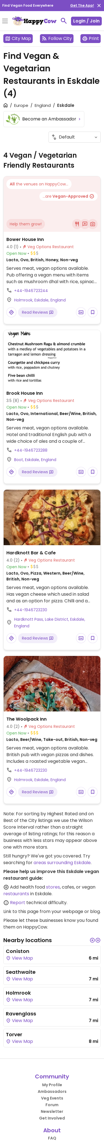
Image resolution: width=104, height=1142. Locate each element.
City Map (18, 38)
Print (90, 38)
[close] (99, 6)
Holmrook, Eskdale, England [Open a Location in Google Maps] (40, 300)
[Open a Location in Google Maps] (11, 312)
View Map (19, 958)
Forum (52, 1105)
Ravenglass (21, 1013)
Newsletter (52, 1111)
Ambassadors (52, 1091)
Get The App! (82, 5)
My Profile (52, 1085)
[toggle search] (64, 21)
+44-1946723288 (30, 450)
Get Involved (52, 1118)
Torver (14, 1034)
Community (52, 1076)
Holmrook (18, 992)
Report (17, 902)
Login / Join (86, 21)
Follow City (57, 38)
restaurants (16, 894)
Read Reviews (38, 312)
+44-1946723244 (31, 290)
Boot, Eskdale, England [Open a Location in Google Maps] (35, 459)
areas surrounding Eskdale (62, 862)
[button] (92, 940)
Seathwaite (20, 972)
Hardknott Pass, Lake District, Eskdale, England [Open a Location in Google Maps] (49, 623)
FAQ (52, 1138)
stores (53, 887)
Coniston (17, 951)
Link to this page (21, 911)
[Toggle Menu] (5, 21)
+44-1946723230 (30, 610)
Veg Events (52, 1098)
